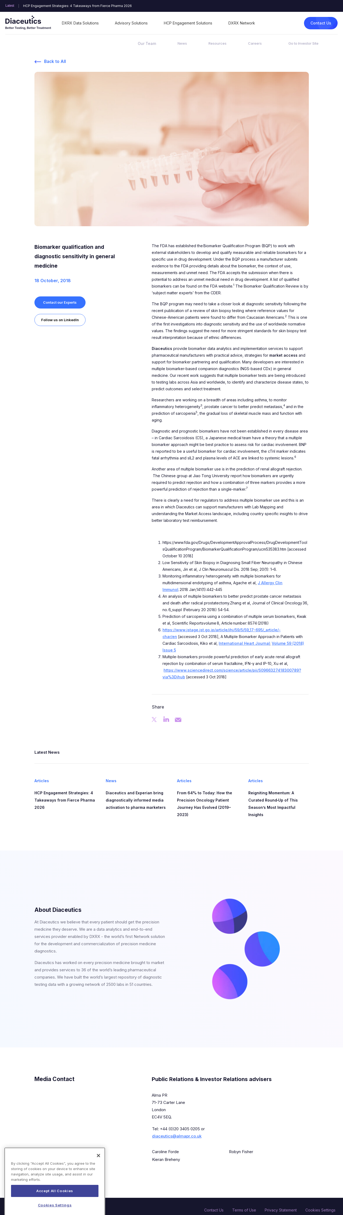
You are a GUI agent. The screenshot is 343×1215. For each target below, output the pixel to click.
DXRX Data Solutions (80, 23)
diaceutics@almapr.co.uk (176, 1136)
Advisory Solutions (131, 23)
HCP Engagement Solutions (188, 23)
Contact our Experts (60, 302)
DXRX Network (241, 23)
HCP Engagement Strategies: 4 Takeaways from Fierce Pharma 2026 (77, 6)
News (182, 43)
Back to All (55, 61)
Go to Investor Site (303, 43)
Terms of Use (244, 1209)
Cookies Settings (320, 1209)
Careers (255, 43)
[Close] (98, 1169)
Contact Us (320, 23)
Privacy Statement (281, 1209)
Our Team (147, 43)
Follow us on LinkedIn (60, 319)
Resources (217, 43)
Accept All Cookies (54, 1204)
